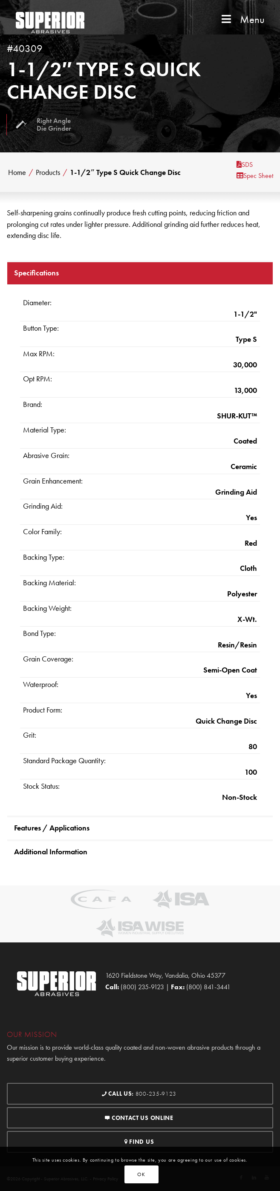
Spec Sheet (255, 175)
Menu (242, 19)
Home (17, 172)
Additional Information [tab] (50, 851)
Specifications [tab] (36, 273)
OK (141, 1174)
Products (48, 172)
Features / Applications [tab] (51, 828)
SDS (245, 164)
